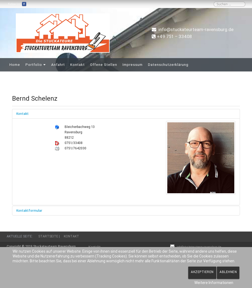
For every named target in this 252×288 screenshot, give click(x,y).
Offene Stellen (103, 64)
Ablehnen (228, 272)
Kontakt (77, 64)
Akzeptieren (202, 272)
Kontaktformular (29, 211)
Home (14, 64)
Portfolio (33, 64)
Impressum (133, 64)
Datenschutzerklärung (168, 64)
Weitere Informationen (213, 282)
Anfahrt (58, 64)
